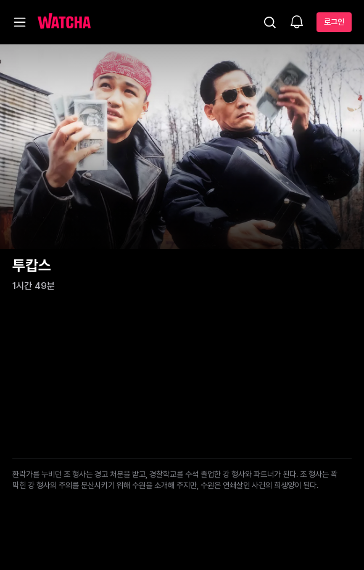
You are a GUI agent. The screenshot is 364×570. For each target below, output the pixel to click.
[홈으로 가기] (64, 22)
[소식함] (296, 22)
